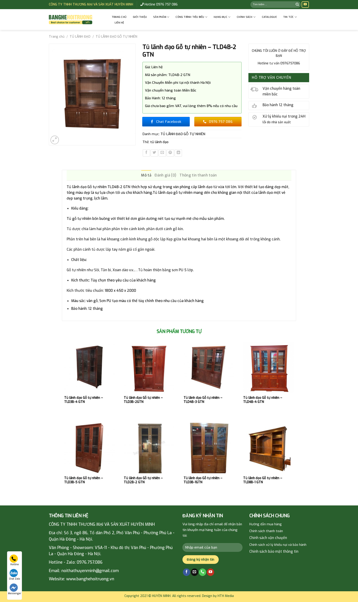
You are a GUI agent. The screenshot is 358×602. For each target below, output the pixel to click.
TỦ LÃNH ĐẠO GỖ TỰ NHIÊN (116, 36)
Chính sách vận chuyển (268, 537)
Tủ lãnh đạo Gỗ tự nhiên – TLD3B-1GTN (203, 480)
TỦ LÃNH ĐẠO (80, 36)
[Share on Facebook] (146, 153)
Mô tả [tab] (146, 175)
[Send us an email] (194, 572)
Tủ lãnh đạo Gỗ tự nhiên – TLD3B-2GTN (143, 400)
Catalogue (269, 17)
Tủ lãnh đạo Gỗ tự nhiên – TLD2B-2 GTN (143, 480)
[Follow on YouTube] (305, 4)
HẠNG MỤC (222, 17)
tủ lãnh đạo (159, 142)
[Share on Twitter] (154, 153)
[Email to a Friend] (162, 153)
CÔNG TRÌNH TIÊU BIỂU (191, 17)
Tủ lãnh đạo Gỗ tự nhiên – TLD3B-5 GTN (83, 480)
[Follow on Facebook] (186, 572)
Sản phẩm (161, 17)
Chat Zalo (14, 574)
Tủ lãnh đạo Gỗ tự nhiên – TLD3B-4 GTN (83, 400)
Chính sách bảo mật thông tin (273, 551)
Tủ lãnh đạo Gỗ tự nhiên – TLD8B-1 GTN (262, 480)
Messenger (14, 589)
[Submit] (297, 4)
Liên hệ (119, 22)
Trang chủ (119, 17)
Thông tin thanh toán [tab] (198, 175)
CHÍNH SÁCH (246, 17)
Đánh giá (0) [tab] (165, 175)
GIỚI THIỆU (140, 17)
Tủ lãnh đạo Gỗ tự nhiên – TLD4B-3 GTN (203, 400)
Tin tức (290, 17)
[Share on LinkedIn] (178, 153)
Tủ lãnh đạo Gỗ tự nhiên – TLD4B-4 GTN (262, 400)
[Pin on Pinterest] (170, 153)
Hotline (14, 560)
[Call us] (202, 572)
